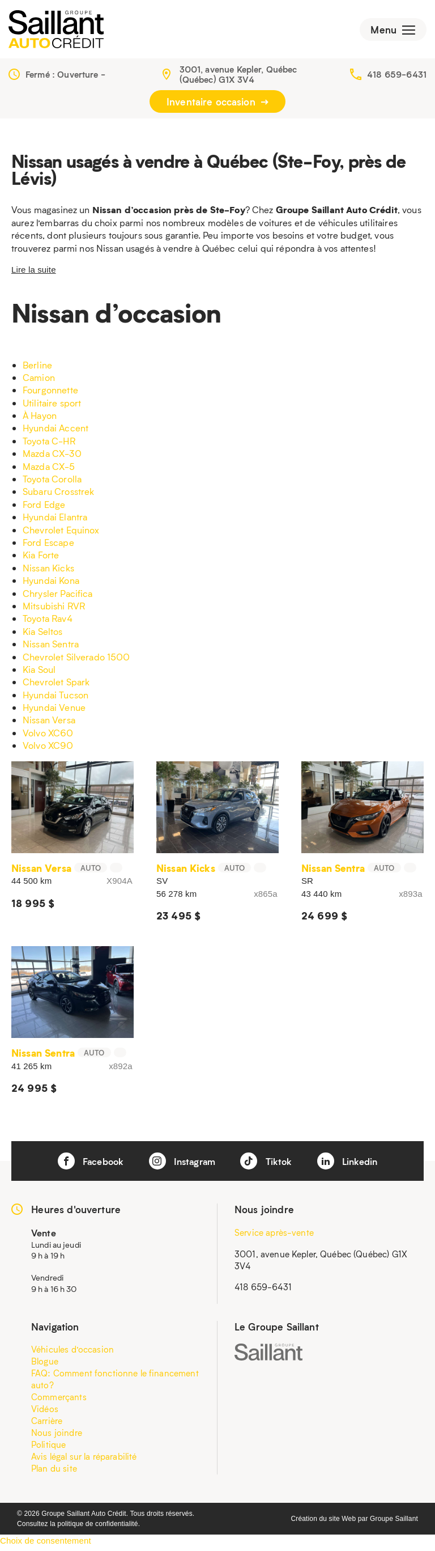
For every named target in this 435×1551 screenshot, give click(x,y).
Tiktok (268, 1164)
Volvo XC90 (48, 749)
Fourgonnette (50, 394)
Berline (37, 368)
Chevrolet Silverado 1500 (76, 660)
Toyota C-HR (49, 445)
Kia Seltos (43, 635)
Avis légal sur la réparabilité (84, 1460)
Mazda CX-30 (52, 457)
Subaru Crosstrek (58, 495)
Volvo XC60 (48, 737)
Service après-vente (274, 1236)
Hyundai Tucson (55, 699)
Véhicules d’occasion (72, 1353)
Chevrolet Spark (56, 686)
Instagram (181, 1164)
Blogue (44, 1365)
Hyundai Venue (54, 711)
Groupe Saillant (394, 1523)
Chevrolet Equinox (61, 534)
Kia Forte (41, 559)
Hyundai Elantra (55, 521)
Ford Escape (48, 546)
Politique (48, 1448)
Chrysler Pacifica (58, 597)
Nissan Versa (49, 724)
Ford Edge (44, 508)
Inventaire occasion (217, 105)
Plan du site (54, 1472)
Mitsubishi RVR (54, 610)
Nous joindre (56, 1436)
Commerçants (59, 1400)
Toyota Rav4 (47, 622)
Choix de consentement (45, 1544)
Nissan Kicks (48, 572)
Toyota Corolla (52, 483)
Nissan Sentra (51, 648)
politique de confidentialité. (98, 1528)
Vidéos (44, 1412)
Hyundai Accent (55, 432)
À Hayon (40, 419)
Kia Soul (39, 673)
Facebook (86, 1164)
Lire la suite (33, 273)
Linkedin (351, 1164)
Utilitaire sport (52, 407)
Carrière (46, 1424)
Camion (39, 381)
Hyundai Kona (51, 584)
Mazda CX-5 (49, 470)
